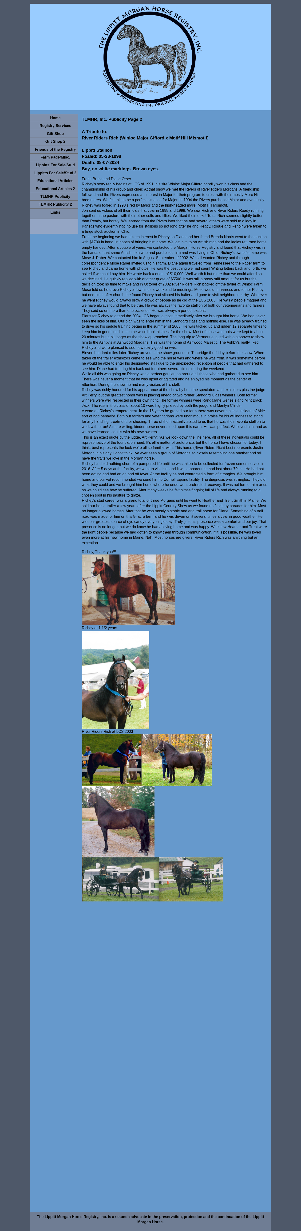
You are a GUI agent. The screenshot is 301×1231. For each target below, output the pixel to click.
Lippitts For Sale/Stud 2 (55, 173)
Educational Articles (55, 181)
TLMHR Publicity (55, 197)
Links (55, 212)
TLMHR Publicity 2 (55, 204)
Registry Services (55, 126)
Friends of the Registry (55, 149)
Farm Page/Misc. (55, 157)
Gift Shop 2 (55, 141)
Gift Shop (55, 134)
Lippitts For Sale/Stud (55, 165)
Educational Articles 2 (55, 189)
